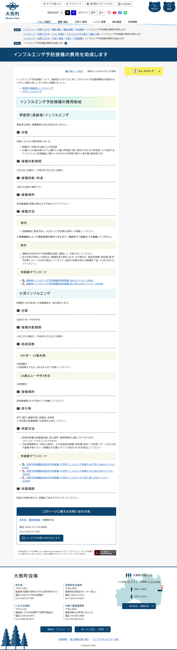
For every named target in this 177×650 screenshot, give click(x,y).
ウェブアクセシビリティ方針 (105, 639)
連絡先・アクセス (56, 629)
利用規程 (62, 639)
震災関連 (116, 22)
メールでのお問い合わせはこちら (43, 538)
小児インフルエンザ (32, 91)
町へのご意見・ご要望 (93, 629)
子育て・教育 (81, 22)
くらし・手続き (44, 22)
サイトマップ (75, 4)
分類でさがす (43, 29)
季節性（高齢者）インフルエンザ (37, 88)
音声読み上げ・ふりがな (101, 4)
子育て (69, 38)
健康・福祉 (63, 22)
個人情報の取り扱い (80, 639)
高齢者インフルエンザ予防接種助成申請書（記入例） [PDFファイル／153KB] (64, 284)
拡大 (101, 12)
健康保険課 (34, 520)
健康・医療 (68, 29)
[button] (143, 71)
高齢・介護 (94, 34)
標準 (93, 12)
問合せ (154, 9)
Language (126, 4)
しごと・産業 (100, 22)
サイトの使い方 (53, 4)
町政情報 (132, 22)
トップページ (29, 29)
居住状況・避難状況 (139, 606)
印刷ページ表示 (75, 71)
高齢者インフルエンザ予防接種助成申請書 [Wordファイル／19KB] (59, 280)
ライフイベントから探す (77, 34)
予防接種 (79, 29)
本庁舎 (22, 520)
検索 (169, 9)
